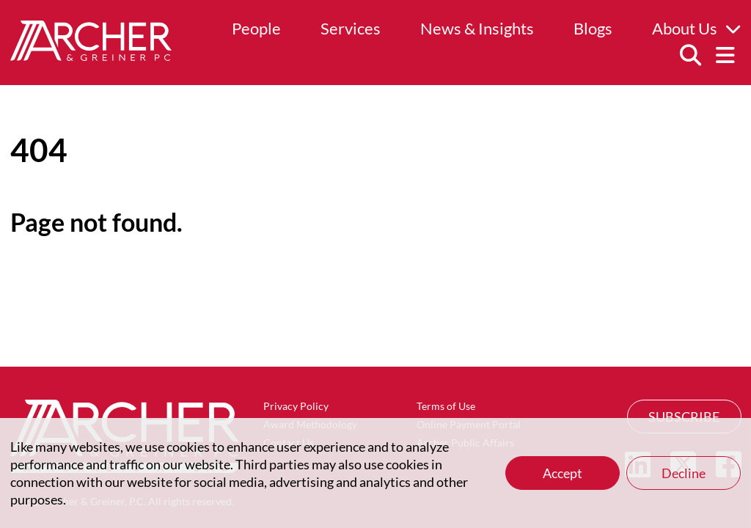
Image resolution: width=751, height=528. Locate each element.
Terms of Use (446, 406)
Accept (562, 473)
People (256, 28)
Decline (684, 473)
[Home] (91, 56)
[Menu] (725, 56)
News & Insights (477, 28)
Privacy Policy (296, 406)
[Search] (690, 56)
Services (350, 28)
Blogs (593, 28)
